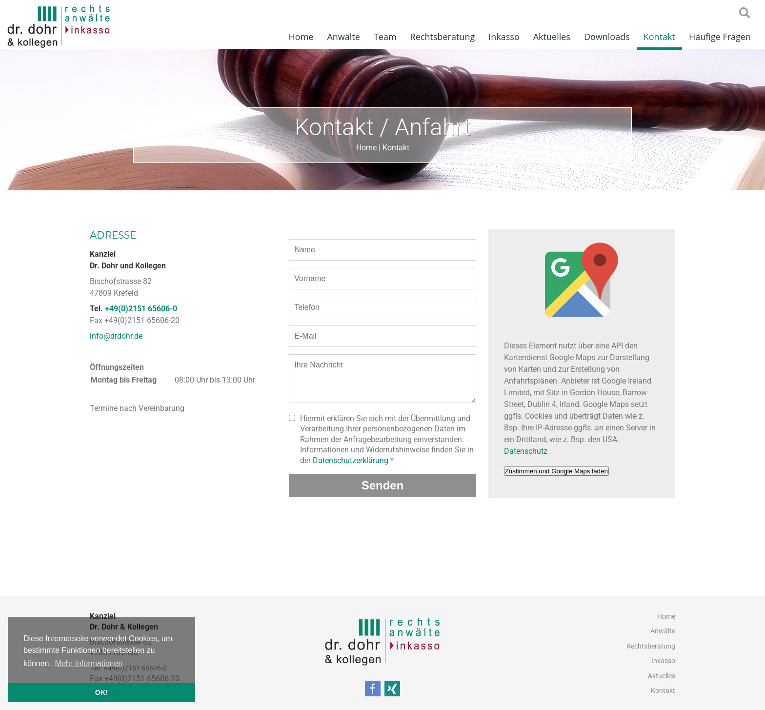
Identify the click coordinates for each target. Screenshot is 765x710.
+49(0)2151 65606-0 (141, 308)
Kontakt (659, 36)
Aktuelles (551, 36)
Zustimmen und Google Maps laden (556, 471)
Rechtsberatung (442, 36)
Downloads (607, 36)
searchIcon (744, 13)
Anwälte (343, 36)
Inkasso (504, 36)
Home (301, 36)
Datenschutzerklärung (350, 460)
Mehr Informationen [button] (89, 663)
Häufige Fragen (720, 36)
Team (385, 36)
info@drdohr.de (116, 336)
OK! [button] (101, 692)
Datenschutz (525, 451)
